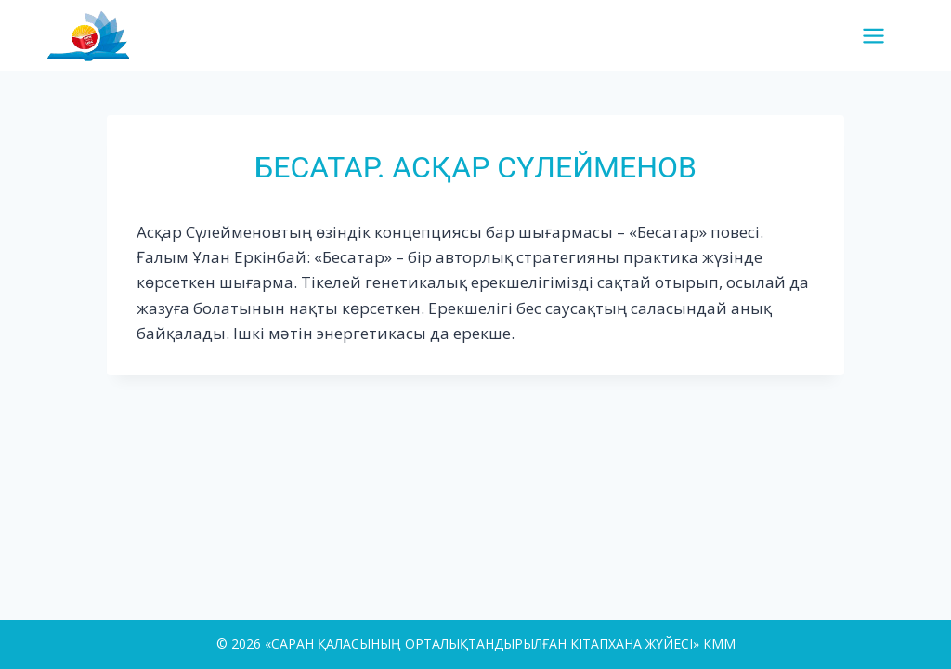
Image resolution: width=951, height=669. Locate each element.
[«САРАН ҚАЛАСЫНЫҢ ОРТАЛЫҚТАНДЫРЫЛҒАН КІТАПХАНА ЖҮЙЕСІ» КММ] (95, 34)
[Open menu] (880, 35)
